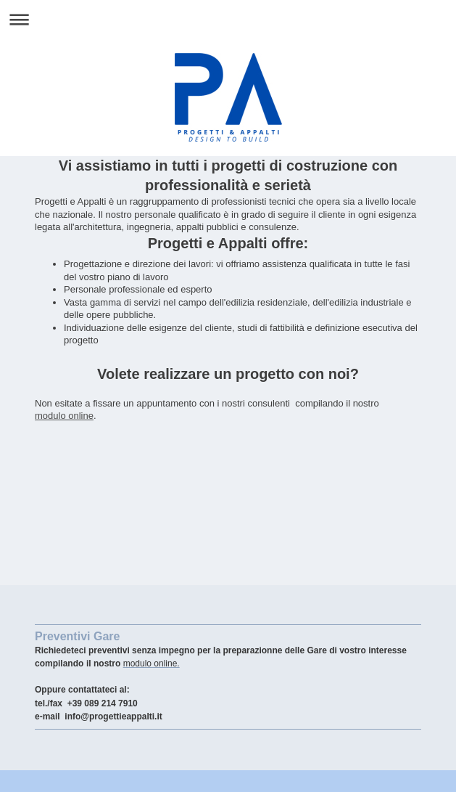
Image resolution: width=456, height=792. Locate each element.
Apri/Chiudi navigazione (228, 19)
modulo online (64, 415)
